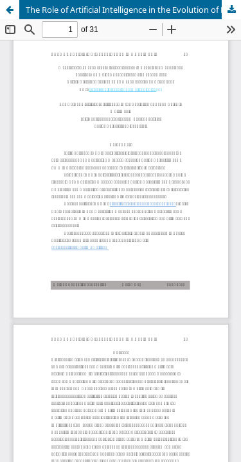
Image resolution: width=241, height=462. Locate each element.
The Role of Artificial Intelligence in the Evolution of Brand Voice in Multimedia (133, 9)
